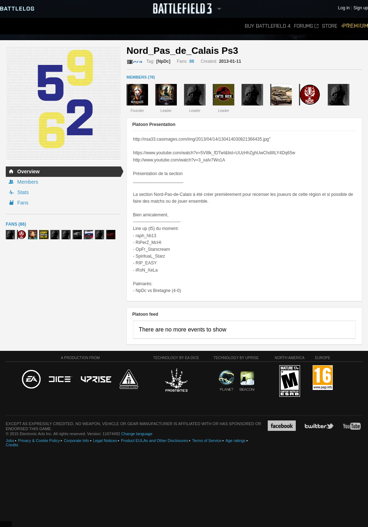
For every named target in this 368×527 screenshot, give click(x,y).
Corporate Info (76, 440)
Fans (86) (16, 224)
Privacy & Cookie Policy (39, 440)
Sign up (360, 8)
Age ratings (235, 440)
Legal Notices (105, 440)
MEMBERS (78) (140, 77)
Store (329, 26)
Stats (23, 192)
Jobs (10, 440)
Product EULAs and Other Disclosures (154, 440)
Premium (354, 26)
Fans (22, 203)
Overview (28, 171)
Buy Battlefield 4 (267, 26)
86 (191, 61)
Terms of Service (206, 440)
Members (27, 182)
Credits (12, 445)
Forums (306, 26)
